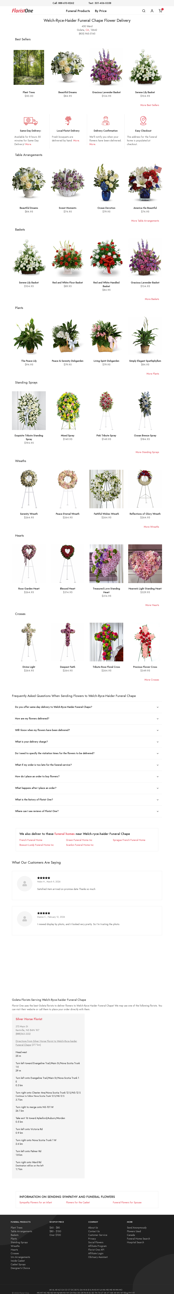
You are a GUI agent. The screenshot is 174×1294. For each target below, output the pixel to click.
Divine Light (29, 667)
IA (86, 1285)
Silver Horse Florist (29, 1015)
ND (48, 1288)
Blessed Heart (67, 588)
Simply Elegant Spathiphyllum (145, 361)
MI (114, 1285)
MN (117, 1285)
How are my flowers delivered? (32, 718)
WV (118, 1288)
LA (101, 1285)
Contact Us (94, 1227)
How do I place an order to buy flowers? (37, 774)
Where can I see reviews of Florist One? (37, 807)
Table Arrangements (21, 1227)
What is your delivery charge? (31, 740)
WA (111, 1288)
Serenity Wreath (29, 514)
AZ (59, 1285)
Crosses (15, 1249)
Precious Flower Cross (145, 667)
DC (72, 1285)
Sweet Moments (67, 208)
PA (85, 1288)
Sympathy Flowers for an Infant (35, 1198)
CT (69, 1285)
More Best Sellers (149, 105)
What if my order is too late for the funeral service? (43, 762)
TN (96, 1288)
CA (87, 30)
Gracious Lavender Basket (106, 92)
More (28, 144)
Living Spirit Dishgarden (106, 361)
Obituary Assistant (98, 1253)
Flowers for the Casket (78, 1198)
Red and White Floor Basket (67, 282)
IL (90, 1285)
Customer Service (97, 1231)
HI (84, 1285)
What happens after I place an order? (35, 785)
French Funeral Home (30, 836)
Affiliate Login (95, 1249)
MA (103, 1285)
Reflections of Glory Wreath (145, 514)
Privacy (92, 1234)
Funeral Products (78, 11)
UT (102, 1288)
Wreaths (15, 1242)
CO (65, 1285)
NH (55, 1288)
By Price (101, 11)
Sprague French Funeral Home (129, 836)
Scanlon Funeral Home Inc (80, 841)
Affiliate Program (97, 1242)
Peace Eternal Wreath (67, 514)
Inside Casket (18, 1256)
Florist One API (96, 1245)
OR (81, 1288)
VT (108, 1288)
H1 (133, 1288)
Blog (126, 1288)
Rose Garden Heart (29, 588)
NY (67, 1288)
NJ (58, 1288)
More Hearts (152, 605)
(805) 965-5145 (87, 33)
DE (75, 1285)
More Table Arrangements (145, 220)
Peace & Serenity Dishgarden (67, 361)
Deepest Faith (67, 667)
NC (45, 1288)
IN (93, 1285)
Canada (131, 1231)
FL (78, 1285)
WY (122, 1288)
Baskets (14, 1231)
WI (115, 1288)
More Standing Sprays (147, 452)
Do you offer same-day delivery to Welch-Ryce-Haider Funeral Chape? (53, 707)
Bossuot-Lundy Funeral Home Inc (36, 841)
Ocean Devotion (106, 208)
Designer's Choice (20, 1264)
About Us (93, 1223)
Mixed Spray (67, 435)
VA (105, 1288)
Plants (14, 1234)
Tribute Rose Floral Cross (106, 667)
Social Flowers (95, 1238)
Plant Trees (29, 92)
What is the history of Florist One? (34, 796)
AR (56, 1285)
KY (98, 1285)
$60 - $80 (54, 1223)
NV (64, 1288)
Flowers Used (134, 1227)
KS (95, 1285)
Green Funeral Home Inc (79, 836)
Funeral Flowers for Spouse (127, 1198)
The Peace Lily (29, 361)
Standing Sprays (19, 1238)
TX (99, 1288)
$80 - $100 (55, 1227)
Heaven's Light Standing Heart (145, 588)
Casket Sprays (18, 1260)
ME (111, 1285)
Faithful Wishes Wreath (106, 514)
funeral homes (65, 830)
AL (53, 1285)
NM (61, 1288)
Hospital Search (135, 1238)
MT (41, 1288)
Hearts (14, 1245)
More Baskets (152, 299)
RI (87, 1288)
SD (93, 1288)
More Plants (153, 373)
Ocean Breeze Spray (145, 435)
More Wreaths (151, 526)
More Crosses (152, 679)
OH (71, 1288)
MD (107, 1285)
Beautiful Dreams (67, 92)
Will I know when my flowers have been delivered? (42, 729)
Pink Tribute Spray (106, 435)
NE (51, 1288)
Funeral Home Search (138, 1234)
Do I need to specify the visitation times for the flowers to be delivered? (54, 751)
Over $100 (55, 1231)
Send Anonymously (137, 1223)
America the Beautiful (145, 208)
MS (38, 1288)
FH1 (130, 1288)
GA (81, 1285)
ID (89, 1285)
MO (120, 1285)
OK (78, 1288)
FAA (75, 1288)
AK (50, 1285)
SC (90, 1288)
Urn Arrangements (20, 1253)
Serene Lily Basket (145, 92)
